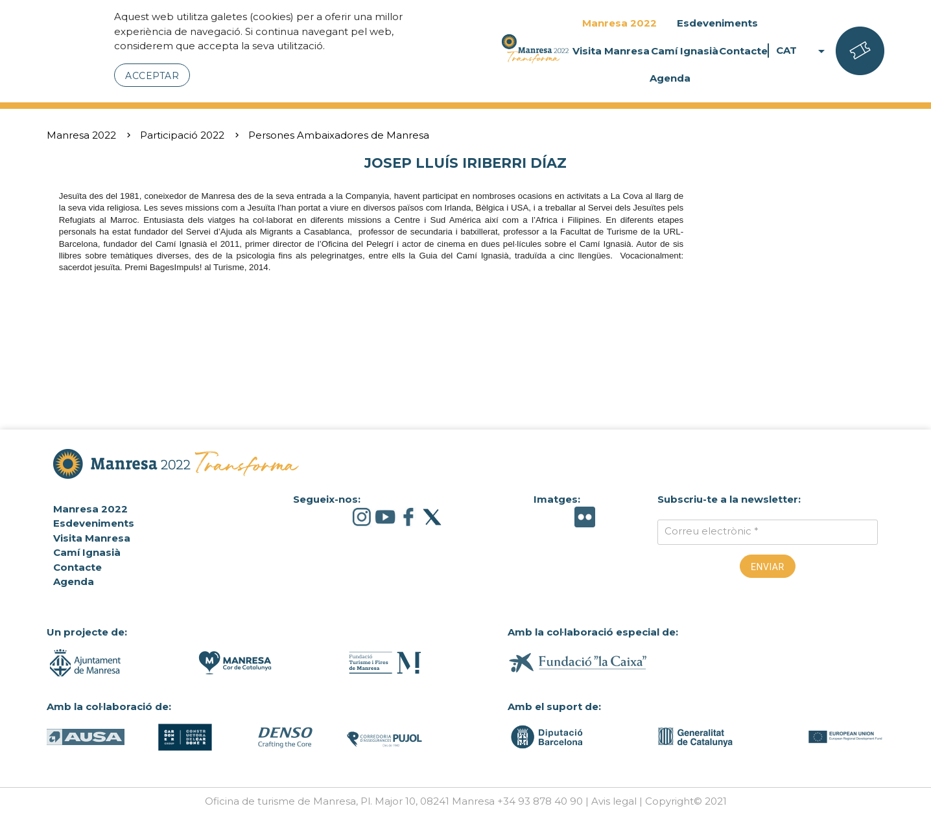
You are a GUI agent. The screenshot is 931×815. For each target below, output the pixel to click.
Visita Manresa (611, 51)
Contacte (743, 51)
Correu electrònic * (712, 531)
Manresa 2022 (619, 23)
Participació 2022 (182, 135)
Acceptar (152, 76)
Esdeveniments (717, 23)
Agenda (670, 78)
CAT (802, 50)
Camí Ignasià (684, 51)
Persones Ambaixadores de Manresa (338, 135)
